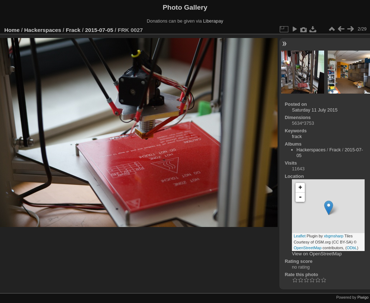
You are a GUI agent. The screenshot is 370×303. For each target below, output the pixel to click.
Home (12, 30)
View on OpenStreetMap (317, 253)
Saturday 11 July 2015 (314, 110)
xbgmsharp (333, 236)
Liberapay (213, 21)
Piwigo (363, 297)
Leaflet (300, 236)
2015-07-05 (99, 30)
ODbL (352, 248)
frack (297, 136)
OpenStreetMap (308, 248)
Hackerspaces (42, 30)
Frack (73, 30)
